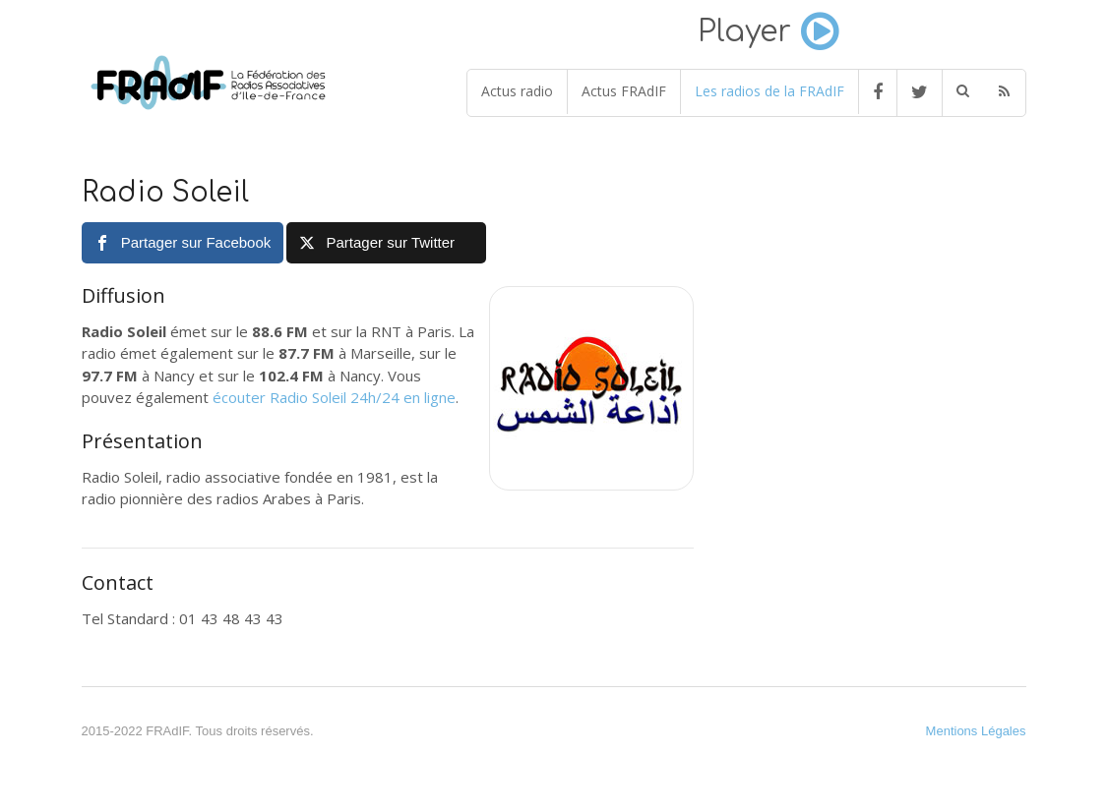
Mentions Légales (976, 731)
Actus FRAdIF (624, 91)
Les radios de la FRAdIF (769, 91)
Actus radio (517, 91)
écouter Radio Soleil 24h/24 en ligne (334, 397)
